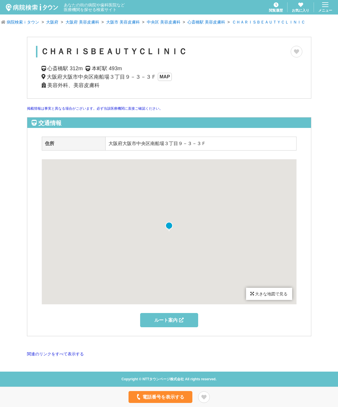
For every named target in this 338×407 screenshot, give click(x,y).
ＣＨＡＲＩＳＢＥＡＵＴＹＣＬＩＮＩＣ (268, 22)
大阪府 (52, 22)
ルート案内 (168, 320)
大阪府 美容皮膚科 (82, 22)
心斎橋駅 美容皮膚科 (206, 22)
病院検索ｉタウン (23, 22)
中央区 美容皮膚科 (163, 22)
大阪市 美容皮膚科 (123, 22)
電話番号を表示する (159, 397)
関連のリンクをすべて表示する (55, 354)
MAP (165, 76)
